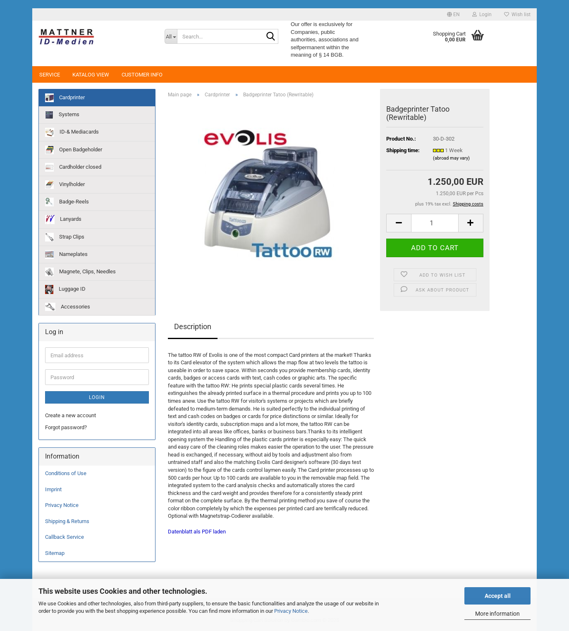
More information (497, 613)
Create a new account (70, 415)
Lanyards (63, 219)
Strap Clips (64, 237)
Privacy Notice (291, 611)
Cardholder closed (73, 167)
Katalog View (90, 75)
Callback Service (64, 537)
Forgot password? (66, 427)
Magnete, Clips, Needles (80, 272)
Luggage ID (65, 289)
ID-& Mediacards (72, 132)
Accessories (67, 307)
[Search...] (171, 36)
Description (192, 326)
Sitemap (55, 553)
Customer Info (142, 75)
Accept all (498, 596)
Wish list (517, 14)
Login (97, 397)
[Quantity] (434, 223)
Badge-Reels (67, 202)
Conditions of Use (65, 473)
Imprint (53, 489)
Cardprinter (65, 97)
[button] (453, 14)
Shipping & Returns (67, 521)
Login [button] (482, 14)
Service (49, 75)
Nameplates (66, 254)
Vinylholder (65, 184)
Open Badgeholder (73, 150)
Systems (62, 115)
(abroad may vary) (451, 158)
